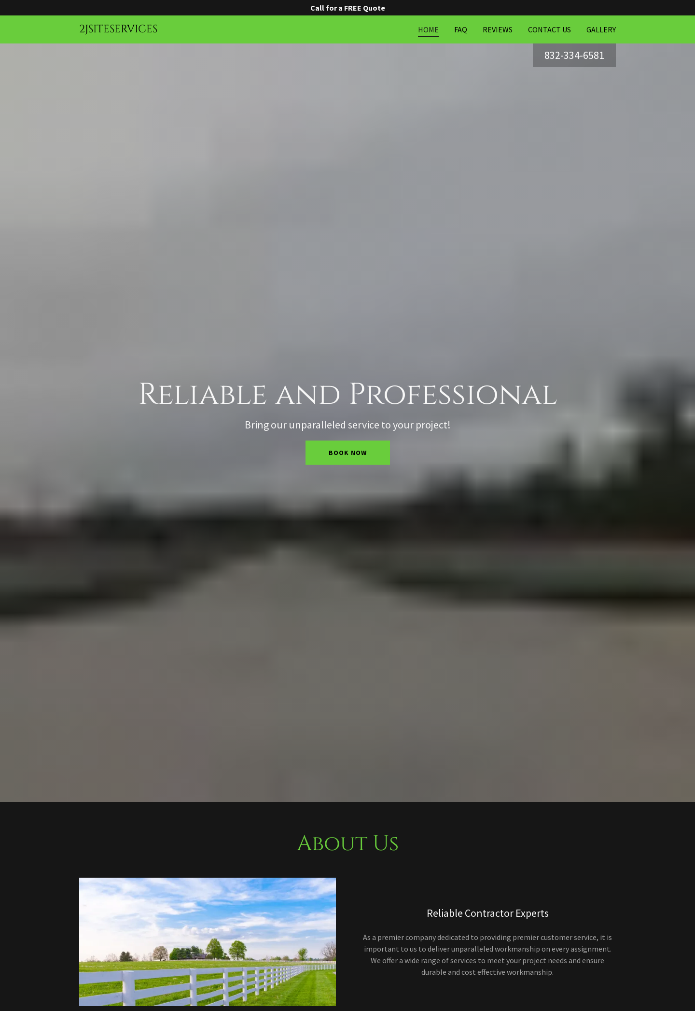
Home (428, 29)
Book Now (348, 452)
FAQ (460, 29)
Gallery (601, 29)
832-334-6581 (574, 55)
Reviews (498, 29)
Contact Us (549, 29)
